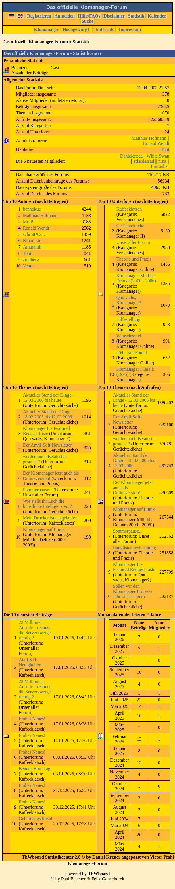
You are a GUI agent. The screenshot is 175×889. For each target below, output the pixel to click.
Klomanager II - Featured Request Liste (46, 431)
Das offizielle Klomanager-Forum (35, 41)
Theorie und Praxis (133, 259)
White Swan (158, 156)
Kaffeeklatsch (129, 209)
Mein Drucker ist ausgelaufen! (51, 517)
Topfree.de (103, 29)
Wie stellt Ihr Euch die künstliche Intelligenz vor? (47, 504)
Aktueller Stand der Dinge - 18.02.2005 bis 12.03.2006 (48, 414)
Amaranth (32, 246)
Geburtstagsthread (35, 818)
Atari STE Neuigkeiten (30, 662)
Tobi (165, 149)
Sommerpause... (38, 489)
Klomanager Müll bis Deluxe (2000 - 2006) (136, 278)
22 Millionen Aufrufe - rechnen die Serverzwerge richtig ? (35, 630)
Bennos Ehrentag (34, 768)
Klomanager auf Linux (44, 529)
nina (162, 161)
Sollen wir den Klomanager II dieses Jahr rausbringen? (132, 591)
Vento (28, 265)
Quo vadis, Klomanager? (128, 300)
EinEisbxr (160, 166)
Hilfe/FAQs (89, 15)
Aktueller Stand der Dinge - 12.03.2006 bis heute (48, 398)
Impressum (130, 29)
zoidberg (31, 259)
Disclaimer (114, 15)
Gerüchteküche (130, 225)
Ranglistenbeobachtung (134, 547)
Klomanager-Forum (87, 863)
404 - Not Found (131, 352)
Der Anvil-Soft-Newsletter (47, 444)
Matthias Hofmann (149, 138)
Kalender (157, 15)
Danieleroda (131, 156)
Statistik (136, 15)
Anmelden (65, 15)
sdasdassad (144, 161)
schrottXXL (34, 234)
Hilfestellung (128, 319)
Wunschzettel (128, 335)
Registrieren (39, 15)
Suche (87, 21)
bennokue (32, 209)
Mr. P (28, 221)
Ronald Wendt (156, 143)
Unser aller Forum (133, 242)
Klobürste (32, 240)
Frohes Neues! (32, 718)
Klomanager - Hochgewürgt (61, 29)
